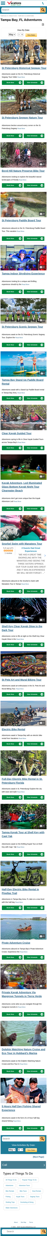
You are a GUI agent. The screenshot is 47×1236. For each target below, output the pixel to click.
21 (42, 936)
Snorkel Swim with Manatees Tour (22, 543)
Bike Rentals (10, 1191)
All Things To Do (11, 1180)
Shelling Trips (10, 1202)
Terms (31, 1222)
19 (42, 111)
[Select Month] (12, 34)
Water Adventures (12, 1208)
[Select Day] (20, 34)
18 (42, 427)
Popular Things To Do (29, 1180)
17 (42, 476)
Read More (21, 77)
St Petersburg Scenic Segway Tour (22, 326)
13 (42, 267)
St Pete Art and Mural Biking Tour (21, 679)
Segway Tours (34, 1197)
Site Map (23, 1222)
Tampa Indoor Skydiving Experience (23, 273)
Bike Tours (23, 1191)
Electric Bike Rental (13, 729)
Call (4, 1164)
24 (42, 620)
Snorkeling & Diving (26, 1202)
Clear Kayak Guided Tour (16, 433)
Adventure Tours (24, 1185)
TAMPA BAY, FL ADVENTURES (26, 15)
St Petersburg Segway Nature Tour (22, 117)
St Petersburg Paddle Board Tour (21, 220)
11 (42, 723)
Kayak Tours (20, 1197)
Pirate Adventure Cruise (16, 942)
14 (42, 320)
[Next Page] (38, 1157)
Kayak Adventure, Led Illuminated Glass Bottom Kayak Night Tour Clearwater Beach (22, 487)
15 (42, 673)
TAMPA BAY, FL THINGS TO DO (9, 15)
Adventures (9, 1185)
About (16, 1222)
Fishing (8, 1197)
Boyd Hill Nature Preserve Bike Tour (23, 170)
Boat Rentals (36, 1191)
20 (42, 61)
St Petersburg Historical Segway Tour (24, 68)
